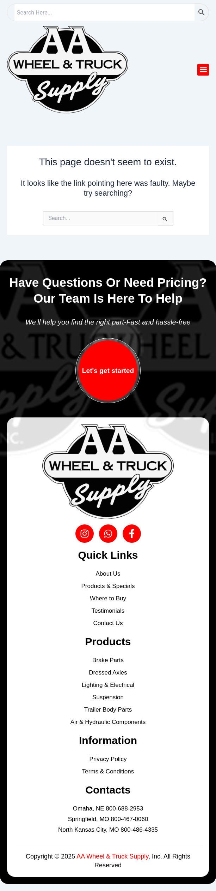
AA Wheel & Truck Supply (112, 856)
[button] (203, 70)
